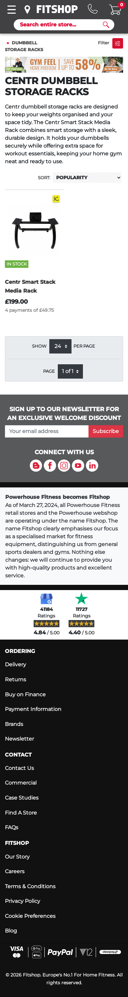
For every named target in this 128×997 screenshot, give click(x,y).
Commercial (21, 783)
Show (39, 346)
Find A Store (21, 813)
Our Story (17, 857)
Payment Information (33, 709)
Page (49, 371)
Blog (11, 931)
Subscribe (106, 431)
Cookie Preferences (30, 916)
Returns (15, 679)
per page (84, 346)
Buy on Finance (25, 694)
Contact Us (19, 768)
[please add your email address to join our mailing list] (47, 431)
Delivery (15, 664)
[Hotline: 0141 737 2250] (93, 9)
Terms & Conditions (30, 886)
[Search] (61, 24)
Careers (14, 871)
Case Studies (22, 798)
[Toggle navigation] (11, 9)
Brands (14, 724)
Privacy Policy (22, 901)
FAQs (11, 827)
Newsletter (19, 739)
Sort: (44, 177)
